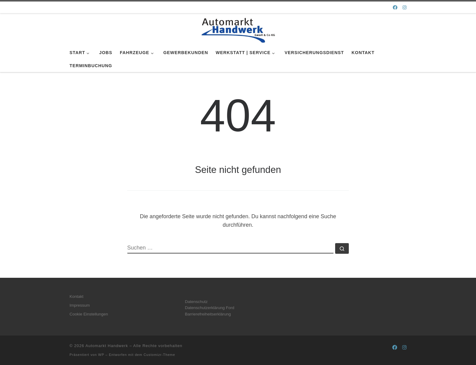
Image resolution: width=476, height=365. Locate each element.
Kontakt (76, 296)
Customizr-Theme (159, 354)
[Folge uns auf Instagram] (404, 7)
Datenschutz (196, 301)
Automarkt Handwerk (106, 345)
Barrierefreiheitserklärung (208, 314)
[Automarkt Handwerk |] (238, 29)
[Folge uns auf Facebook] (395, 7)
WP (101, 354)
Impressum (80, 305)
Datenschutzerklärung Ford (209, 307)
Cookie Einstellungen (89, 314)
